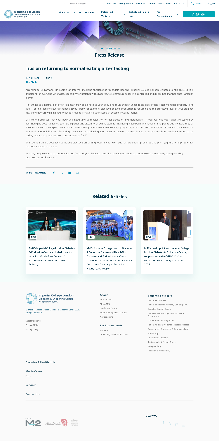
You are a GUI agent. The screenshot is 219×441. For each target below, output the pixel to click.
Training (104, 335)
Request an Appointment (198, 14)
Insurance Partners (157, 306)
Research (140, 3)
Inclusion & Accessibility (159, 356)
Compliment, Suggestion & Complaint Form (168, 335)
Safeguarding (154, 352)
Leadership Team (108, 312)
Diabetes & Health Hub (139, 13)
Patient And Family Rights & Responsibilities (168, 330)
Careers (151, 3)
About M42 (105, 308)
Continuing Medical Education (114, 339)
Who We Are (106, 304)
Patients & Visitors (113, 13)
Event (28, 383)
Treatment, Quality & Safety (113, 317)
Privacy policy (32, 333)
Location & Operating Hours (161, 326)
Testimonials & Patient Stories (162, 347)
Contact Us (179, 3)
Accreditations (106, 321)
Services (91, 12)
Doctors (77, 12)
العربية (211, 3)
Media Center (164, 3)
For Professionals (168, 13)
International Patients (158, 343)
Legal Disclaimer (33, 324)
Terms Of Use (32, 329)
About (64, 12)
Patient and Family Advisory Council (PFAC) (168, 310)
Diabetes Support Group (159, 314)
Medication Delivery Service (120, 3)
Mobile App (153, 339)
